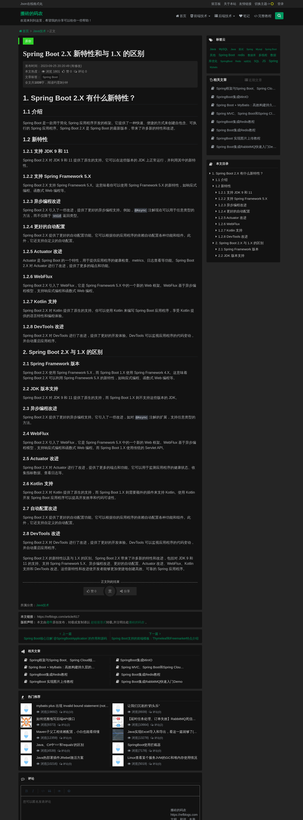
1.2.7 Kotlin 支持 (229, 230)
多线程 (263, 55)
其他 (213, 55)
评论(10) (66, 712)
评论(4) (65, 738)
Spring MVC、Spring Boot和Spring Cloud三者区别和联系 (160, 667)
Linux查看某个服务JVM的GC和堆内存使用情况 (162, 757)
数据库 (252, 55)
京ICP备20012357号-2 (125, 802)
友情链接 (245, 4)
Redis (238, 61)
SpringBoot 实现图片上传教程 (48, 681)
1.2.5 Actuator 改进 (231, 218)
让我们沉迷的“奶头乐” (144, 706)
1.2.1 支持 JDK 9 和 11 (234, 192)
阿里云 (94, 802)
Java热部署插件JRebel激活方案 (60, 757)
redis (242, 55)
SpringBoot (226, 61)
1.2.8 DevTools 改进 (232, 236)
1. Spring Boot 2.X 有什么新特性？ (236, 173)
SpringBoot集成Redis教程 (46, 674)
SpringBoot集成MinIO (133, 660)
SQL (257, 61)
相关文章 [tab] (218, 80)
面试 (241, 49)
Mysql (259, 49)
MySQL (223, 49)
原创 (28, 41)
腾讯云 (105, 802)
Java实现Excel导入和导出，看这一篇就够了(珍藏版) (166, 732)
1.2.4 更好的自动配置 (233, 211)
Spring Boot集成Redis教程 (137, 674)
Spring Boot (50, 77)
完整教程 (263, 16)
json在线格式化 (88, 794)
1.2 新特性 (222, 186)
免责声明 (151, 794)
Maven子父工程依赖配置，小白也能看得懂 (68, 732)
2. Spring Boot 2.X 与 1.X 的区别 (238, 243)
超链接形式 (98, 622)
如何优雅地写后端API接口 (55, 719)
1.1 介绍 (220, 180)
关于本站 (230, 4)
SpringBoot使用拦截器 (144, 745)
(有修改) (76, 66)
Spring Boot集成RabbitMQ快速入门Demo (148, 681)
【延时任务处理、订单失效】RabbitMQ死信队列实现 (167, 719)
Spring (250, 49)
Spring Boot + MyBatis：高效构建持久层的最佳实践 (64, 667)
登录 (280, 4)
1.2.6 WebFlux (228, 224)
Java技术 (39, 31)
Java (213, 49)
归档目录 (134, 794)
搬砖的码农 (31, 13)
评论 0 (80, 71)
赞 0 (67, 71)
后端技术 (224, 16)
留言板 (216, 4)
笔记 (244, 16)
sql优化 (248, 61)
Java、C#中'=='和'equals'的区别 (60, 745)
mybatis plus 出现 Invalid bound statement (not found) (76, 706)
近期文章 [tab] (253, 80)
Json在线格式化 (31, 4)
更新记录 (118, 794)
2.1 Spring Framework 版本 (237, 249)
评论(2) (63, 724)
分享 (125, 591)
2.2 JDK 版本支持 (230, 255)
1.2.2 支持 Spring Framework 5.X (241, 198)
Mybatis (213, 67)
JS (264, 61)
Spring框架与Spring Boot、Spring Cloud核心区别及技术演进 (71, 660)
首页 (181, 16)
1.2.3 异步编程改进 (231, 205)
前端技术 (200, 16)
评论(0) (155, 712)
